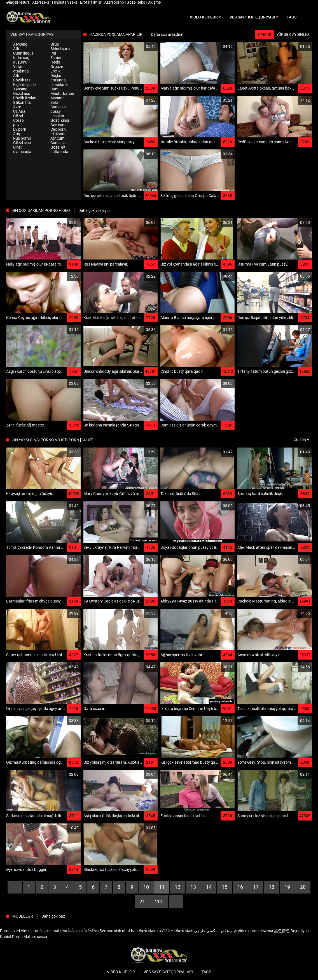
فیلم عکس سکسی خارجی (215, 931)
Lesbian (57, 116)
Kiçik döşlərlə (24, 84)
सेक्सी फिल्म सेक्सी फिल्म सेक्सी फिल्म (166, 931)
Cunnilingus (23, 53)
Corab (18, 120)
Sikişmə (155, 2)
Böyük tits (22, 80)
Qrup (54, 44)
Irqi (53, 53)
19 (287, 887)
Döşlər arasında (58, 77)
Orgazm (57, 66)
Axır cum (58, 125)
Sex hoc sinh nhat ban (119, 931)
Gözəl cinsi (59, 120)
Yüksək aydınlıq (293, 34)
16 (240, 887)
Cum (54, 89)
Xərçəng (20, 44)
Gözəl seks (136, 2)
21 (142, 901)
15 (224, 887)
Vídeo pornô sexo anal (40, 931)
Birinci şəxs (60, 48)
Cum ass (58, 142)
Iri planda (58, 134)
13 (193, 887)
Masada (57, 98)
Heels (55, 62)
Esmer (55, 57)
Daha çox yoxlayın (94, 210)
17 (256, 887)
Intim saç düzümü (21, 59)
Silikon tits (22, 102)
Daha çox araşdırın (167, 34)
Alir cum (57, 138)
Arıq (16, 134)
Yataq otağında (21, 68)
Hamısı (264, 34)
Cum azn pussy (58, 109)
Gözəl (18, 116)
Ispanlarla (59, 84)
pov (16, 125)
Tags (206, 972)
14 (209, 887)
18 (271, 887)
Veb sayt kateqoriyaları (168, 972)
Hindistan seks (65, 2)
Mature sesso (35, 936)
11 (162, 887)
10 (146, 887)
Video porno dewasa (255, 931)
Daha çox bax (53, 916)
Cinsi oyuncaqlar (23, 149)
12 (177, 887)
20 (303, 887)
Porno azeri (10, 931)
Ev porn (19, 129)
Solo (54, 102)
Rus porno (22, 138)
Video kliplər (121, 972)
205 (159, 901)
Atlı (16, 48)
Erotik (55, 71)
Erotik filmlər (91, 2)
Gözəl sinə (22, 142)
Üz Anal (19, 111)
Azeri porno (114, 2)
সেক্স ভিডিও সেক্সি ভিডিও (79, 931)
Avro (17, 107)
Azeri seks (41, 2)
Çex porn (58, 129)
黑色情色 (282, 931)
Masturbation (62, 93)
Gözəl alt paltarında (59, 149)
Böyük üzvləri (24, 98)
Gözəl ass (21, 93)
